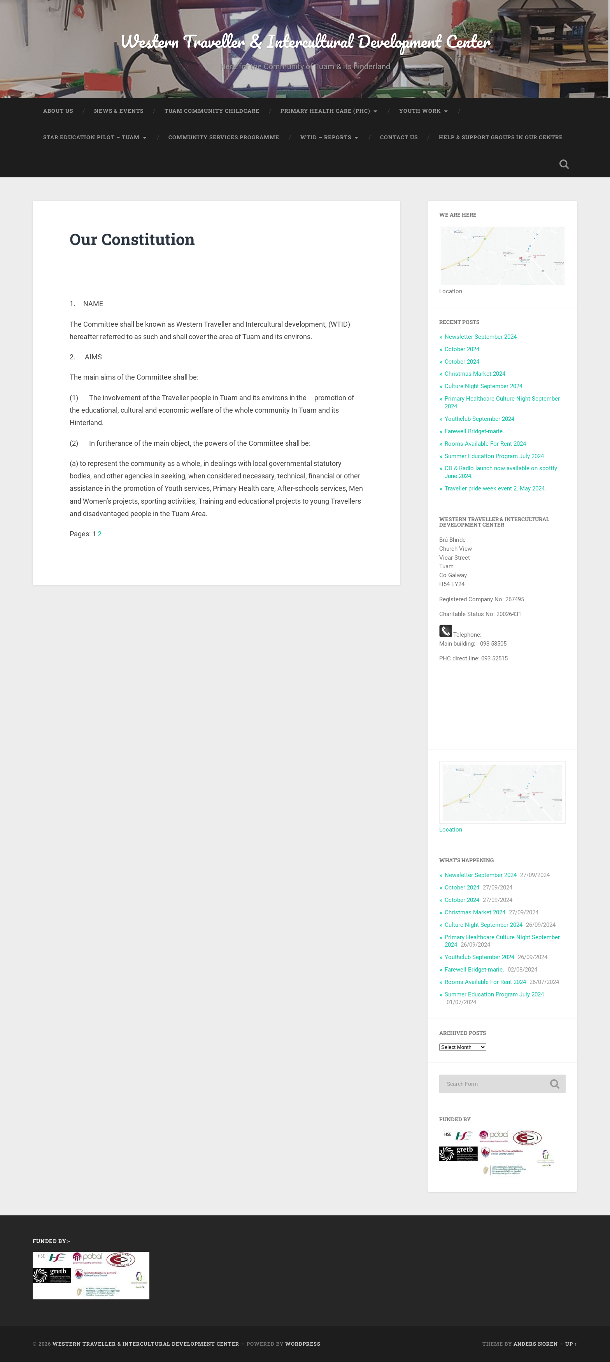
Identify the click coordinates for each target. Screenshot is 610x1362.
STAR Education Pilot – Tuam (91, 137)
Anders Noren (536, 1344)
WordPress (303, 1344)
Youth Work (420, 111)
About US (58, 111)
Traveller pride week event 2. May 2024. (495, 488)
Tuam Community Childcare (212, 111)
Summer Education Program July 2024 (494, 456)
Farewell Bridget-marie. (474, 431)
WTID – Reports (325, 137)
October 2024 (462, 349)
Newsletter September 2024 (481, 336)
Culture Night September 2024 (483, 386)
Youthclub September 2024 (479, 419)
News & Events (119, 111)
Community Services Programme (223, 137)
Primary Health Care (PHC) (325, 111)
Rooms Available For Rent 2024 (485, 443)
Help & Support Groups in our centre (501, 137)
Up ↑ (571, 1344)
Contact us (399, 137)
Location (450, 829)
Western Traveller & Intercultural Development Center (305, 41)
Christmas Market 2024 (475, 374)
